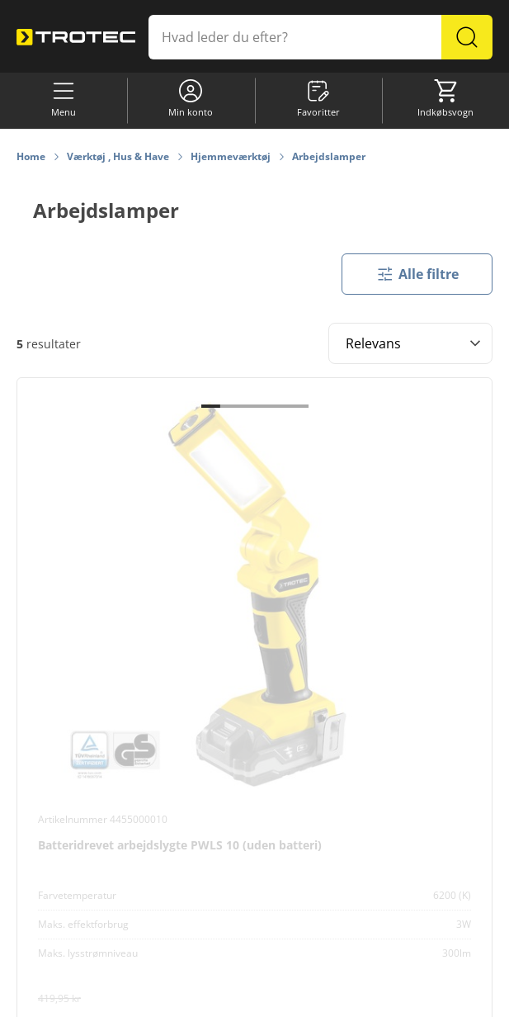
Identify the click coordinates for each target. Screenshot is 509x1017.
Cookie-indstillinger (132, 997)
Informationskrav (229, 997)
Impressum (395, 997)
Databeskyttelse (318, 997)
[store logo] (75, 37)
